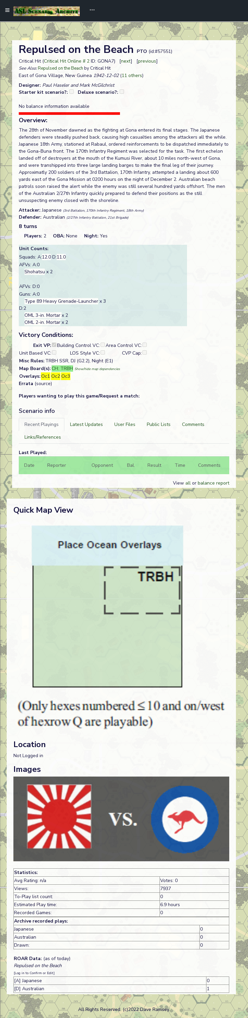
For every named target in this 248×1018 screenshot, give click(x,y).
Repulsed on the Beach (60, 68)
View (179, 483)
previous (147, 61)
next (126, 61)
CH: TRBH (62, 368)
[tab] (41, 424)
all (188, 483)
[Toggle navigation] (90, 10)
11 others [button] (132, 75)
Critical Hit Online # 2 (66, 61)
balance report (213, 483)
